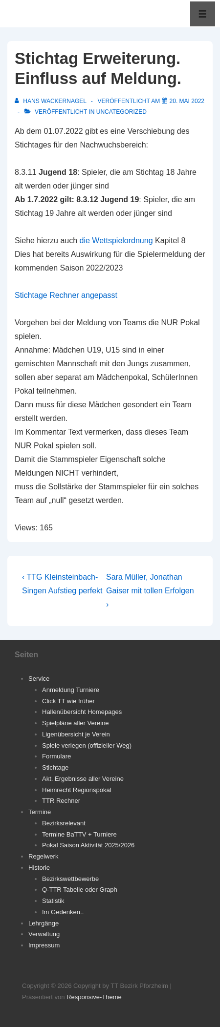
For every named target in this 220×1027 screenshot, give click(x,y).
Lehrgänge (43, 923)
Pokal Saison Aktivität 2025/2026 (88, 845)
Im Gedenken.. (63, 912)
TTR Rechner (61, 800)
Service (38, 678)
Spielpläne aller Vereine (75, 723)
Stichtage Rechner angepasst (66, 295)
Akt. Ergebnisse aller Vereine (83, 778)
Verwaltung (44, 934)
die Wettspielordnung (116, 240)
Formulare (56, 756)
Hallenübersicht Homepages (82, 711)
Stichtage (55, 767)
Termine (39, 812)
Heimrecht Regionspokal (76, 790)
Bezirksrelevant (64, 823)
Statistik (53, 900)
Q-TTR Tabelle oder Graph (79, 889)
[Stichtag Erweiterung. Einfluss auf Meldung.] (187, 101)
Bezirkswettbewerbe (70, 878)
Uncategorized (121, 111)
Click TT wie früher (68, 701)
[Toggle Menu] (202, 13)
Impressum (44, 945)
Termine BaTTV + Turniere (79, 834)
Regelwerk (43, 856)
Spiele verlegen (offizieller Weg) (87, 745)
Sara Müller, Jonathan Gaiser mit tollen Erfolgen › (150, 590)
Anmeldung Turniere (70, 689)
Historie (39, 867)
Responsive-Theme (94, 997)
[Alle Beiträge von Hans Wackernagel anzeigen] (51, 101)
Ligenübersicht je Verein (76, 734)
